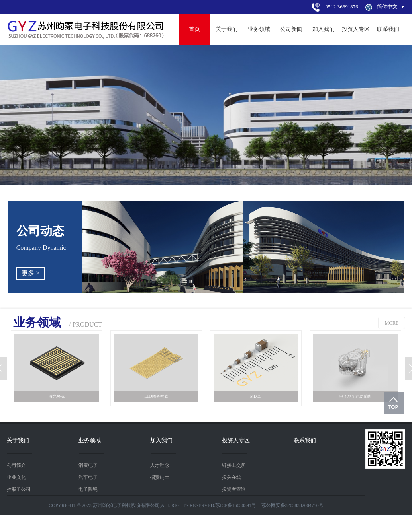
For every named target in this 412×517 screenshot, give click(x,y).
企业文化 (16, 477)
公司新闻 (291, 29)
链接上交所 (234, 465)
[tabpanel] (206, 115)
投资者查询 (234, 489)
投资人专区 (356, 29)
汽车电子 (88, 477)
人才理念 (159, 465)
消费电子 (88, 465)
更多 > (30, 273)
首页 (194, 29)
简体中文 (387, 7)
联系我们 (388, 29)
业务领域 (259, 29)
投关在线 (231, 477)
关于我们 (227, 29)
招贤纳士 (159, 477)
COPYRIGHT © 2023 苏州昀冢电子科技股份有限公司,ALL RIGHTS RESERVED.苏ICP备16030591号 (152, 505)
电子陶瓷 (88, 489)
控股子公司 (19, 489)
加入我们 (323, 29)
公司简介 (16, 465)
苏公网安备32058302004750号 (292, 505)
